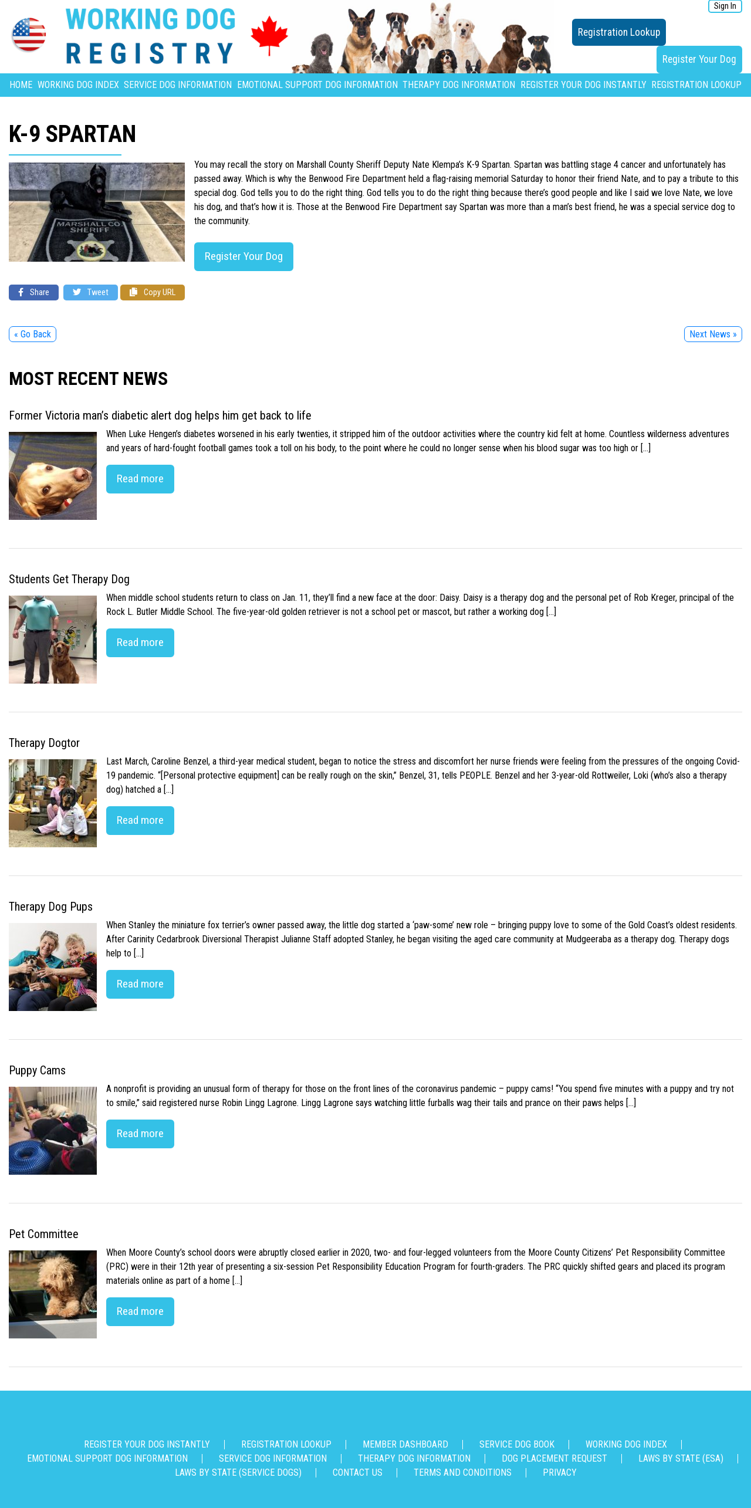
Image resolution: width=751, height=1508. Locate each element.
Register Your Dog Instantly (583, 84)
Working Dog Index (78, 84)
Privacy (560, 1472)
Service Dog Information (178, 84)
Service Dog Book (516, 1444)
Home (20, 84)
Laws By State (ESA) (680, 1458)
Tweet (91, 292)
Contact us (358, 1472)
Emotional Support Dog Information (317, 84)
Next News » (713, 334)
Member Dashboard (405, 1444)
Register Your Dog (699, 59)
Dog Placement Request (554, 1458)
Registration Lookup (619, 32)
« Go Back (32, 334)
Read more (140, 478)
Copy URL (152, 292)
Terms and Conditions (463, 1472)
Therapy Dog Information (458, 84)
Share (33, 292)
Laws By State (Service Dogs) (238, 1472)
